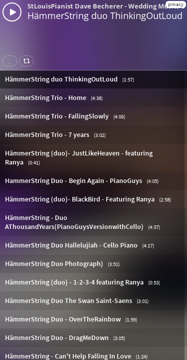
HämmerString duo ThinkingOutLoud (105, 16)
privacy (176, 4)
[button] (93, 79)
